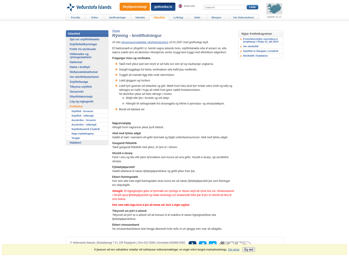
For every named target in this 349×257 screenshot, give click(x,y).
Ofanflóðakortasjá (81, 96)
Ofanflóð (159, 17)
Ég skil (248, 249)
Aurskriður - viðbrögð (83, 124)
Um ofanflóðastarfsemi (84, 77)
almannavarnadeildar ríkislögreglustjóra (144, 42)
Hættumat (76, 62)
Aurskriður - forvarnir (83, 120)
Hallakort (75, 142)
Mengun (216, 17)
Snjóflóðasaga (79, 81)
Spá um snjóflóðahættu (84, 39)
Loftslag (178, 17)
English (189, 6)
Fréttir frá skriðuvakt (83, 49)
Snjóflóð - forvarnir (82, 111)
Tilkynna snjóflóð (81, 86)
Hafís (197, 17)
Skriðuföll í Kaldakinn (255, 55)
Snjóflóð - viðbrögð (82, 115)
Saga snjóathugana (82, 133)
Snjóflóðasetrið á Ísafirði (85, 129)
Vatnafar (140, 17)
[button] (116, 30)
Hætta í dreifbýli (80, 67)
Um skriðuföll (251, 46)
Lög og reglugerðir (82, 101)
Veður (94, 17)
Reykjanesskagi (134, 6)
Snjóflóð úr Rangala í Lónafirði (260, 51)
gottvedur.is (163, 6)
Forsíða (75, 17)
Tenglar (75, 138)
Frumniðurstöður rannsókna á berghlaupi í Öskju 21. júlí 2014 (260, 40)
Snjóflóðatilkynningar (83, 44)
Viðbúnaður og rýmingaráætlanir (81, 56)
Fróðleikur (76, 106)
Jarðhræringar (117, 17)
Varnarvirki (77, 91)
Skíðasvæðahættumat (84, 72)
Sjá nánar (233, 249)
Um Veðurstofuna (243, 17)
